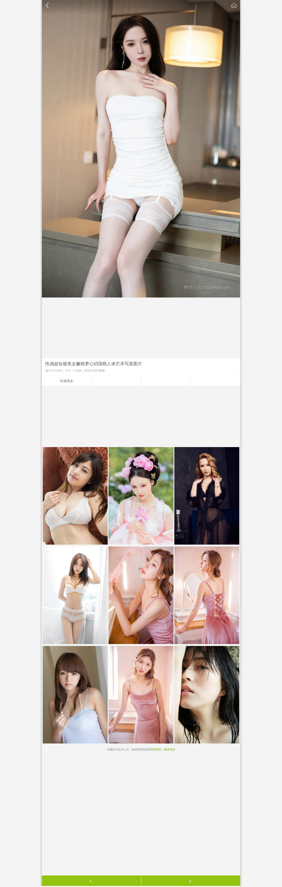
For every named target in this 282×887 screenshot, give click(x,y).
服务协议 (169, 749)
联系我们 (156, 749)
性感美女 (66, 381)
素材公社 (234, 5)
